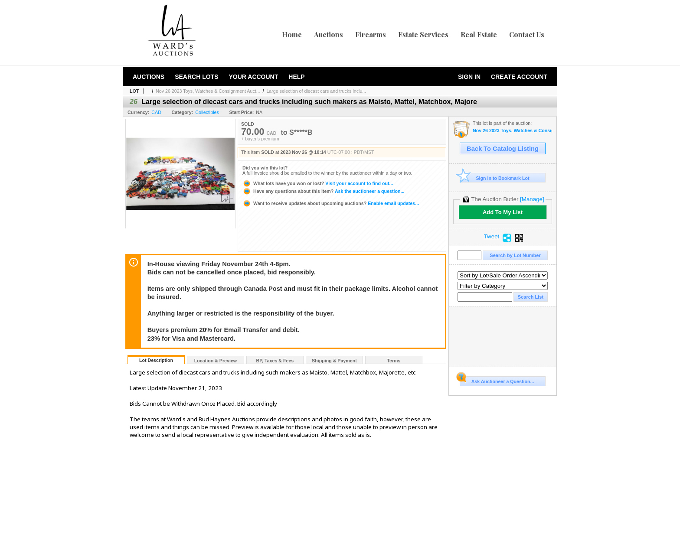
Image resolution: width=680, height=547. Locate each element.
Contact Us (526, 34)
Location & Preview (215, 360)
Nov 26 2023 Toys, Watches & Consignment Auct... (208, 91)
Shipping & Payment (334, 360)
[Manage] (532, 199)
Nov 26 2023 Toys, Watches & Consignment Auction (512, 130)
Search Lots (196, 76)
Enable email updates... (330, 203)
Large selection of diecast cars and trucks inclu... (316, 91)
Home (292, 34)
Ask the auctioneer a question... (323, 191)
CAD (156, 112)
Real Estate (479, 34)
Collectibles (207, 112)
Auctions (328, 34)
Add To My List (503, 212)
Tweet (492, 237)
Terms (393, 360)
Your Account (253, 76)
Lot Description (156, 360)
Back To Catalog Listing (503, 148)
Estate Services (423, 34)
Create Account (519, 76)
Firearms (370, 34)
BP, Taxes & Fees (275, 360)
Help (296, 76)
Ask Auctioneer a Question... (497, 380)
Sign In (469, 76)
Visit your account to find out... (317, 183)
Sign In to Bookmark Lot (495, 178)
